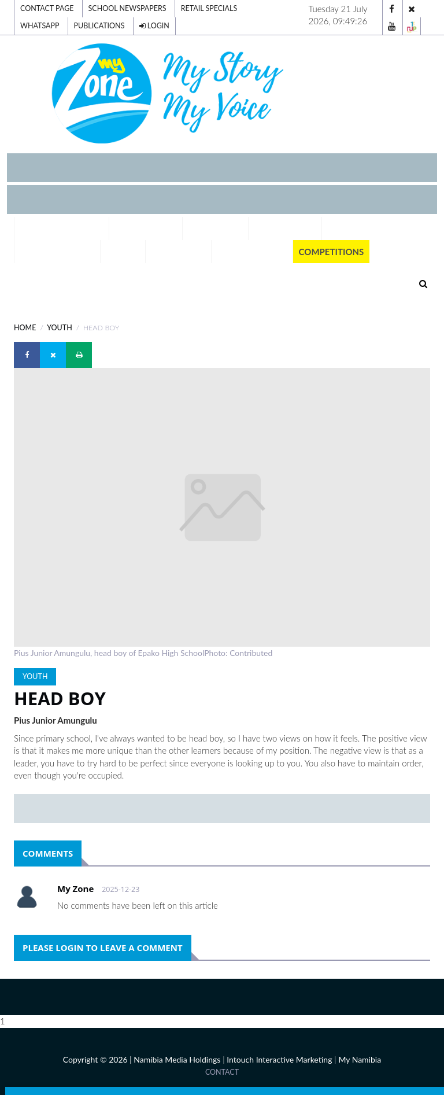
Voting (122, 251)
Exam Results (146, 228)
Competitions (331, 251)
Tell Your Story (57, 251)
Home (25, 327)
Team (340, 228)
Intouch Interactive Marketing (279, 1059)
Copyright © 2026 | (98, 1059)
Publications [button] (251, 251)
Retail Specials (209, 8)
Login (154, 25)
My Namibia (359, 1059)
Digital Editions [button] (61, 228)
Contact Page (46, 8)
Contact (222, 1072)
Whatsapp (40, 25)
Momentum (178, 251)
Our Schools (285, 228)
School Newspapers (127, 8)
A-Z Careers (215, 228)
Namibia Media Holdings (177, 1059)
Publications (99, 25)
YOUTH (59, 327)
